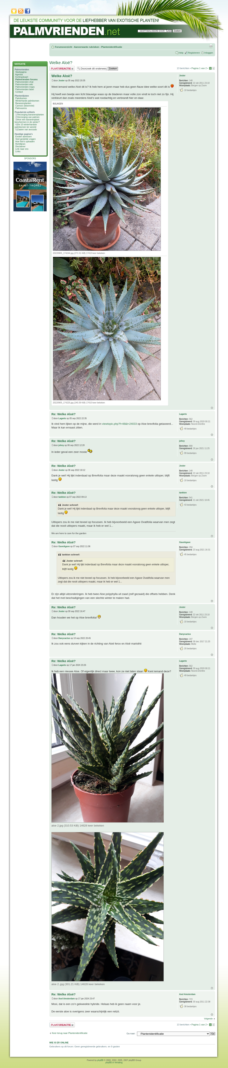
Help (181, 52)
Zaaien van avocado (27, 129)
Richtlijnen (20, 144)
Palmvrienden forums (26, 79)
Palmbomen (21, 98)
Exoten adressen (23, 136)
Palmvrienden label (24, 89)
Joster (61, 80)
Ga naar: (130, 1033)
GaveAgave (64, 546)
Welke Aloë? (60, 62)
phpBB (100, 1060)
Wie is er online (59, 1042)
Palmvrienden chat (24, 82)
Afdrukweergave (211, 46)
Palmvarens (21, 108)
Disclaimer (20, 146)
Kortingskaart (21, 77)
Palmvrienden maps (25, 87)
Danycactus (64, 638)
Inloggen (208, 52)
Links (18, 151)
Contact (19, 92)
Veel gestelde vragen (25, 139)
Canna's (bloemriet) (24, 105)
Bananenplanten (23, 103)
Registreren (194, 52)
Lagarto (62, 418)
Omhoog (212, 408)
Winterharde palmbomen (27, 100)
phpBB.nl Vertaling (114, 1062)
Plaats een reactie (62, 68)
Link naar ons (21, 149)
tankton (62, 497)
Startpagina (21, 72)
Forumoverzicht (63, 47)
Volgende (208, 1019)
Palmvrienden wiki (24, 84)
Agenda (19, 74)
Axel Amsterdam (66, 998)
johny (61, 445)
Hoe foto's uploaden (25, 141)
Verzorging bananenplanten (30, 114)
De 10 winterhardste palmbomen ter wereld (26, 125)
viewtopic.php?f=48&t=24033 (119, 423)
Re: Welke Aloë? (63, 414)
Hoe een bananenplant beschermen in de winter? (27, 120)
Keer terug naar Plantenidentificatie (69, 1033)
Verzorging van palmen (28, 117)
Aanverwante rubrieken (86, 47)
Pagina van (199, 68)
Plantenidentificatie (111, 47)
